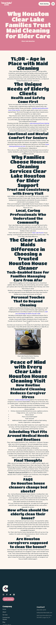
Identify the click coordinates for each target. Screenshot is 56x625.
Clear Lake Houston (38, 233)
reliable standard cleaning (22, 400)
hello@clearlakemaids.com (44, 614)
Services (5, 615)
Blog (4, 623)
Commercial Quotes (6, 619)
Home (4, 610)
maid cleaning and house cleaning (39, 123)
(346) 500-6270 (41, 611)
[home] (6, 4)
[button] (53, 4)
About (4, 613)
